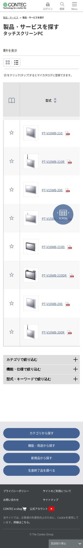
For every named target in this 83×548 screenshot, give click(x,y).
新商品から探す (41, 458)
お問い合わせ (11, 500)
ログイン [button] (49, 6)
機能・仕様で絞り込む (43, 368)
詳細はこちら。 (23, 522)
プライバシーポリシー (16, 491)
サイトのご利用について (57, 491)
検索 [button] (64, 6)
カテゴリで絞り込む (43, 358)
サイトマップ (50, 500)
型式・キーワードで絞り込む (43, 377)
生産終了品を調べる (41, 470)
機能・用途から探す (41, 445)
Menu (74, 9)
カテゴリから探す (42, 433)
